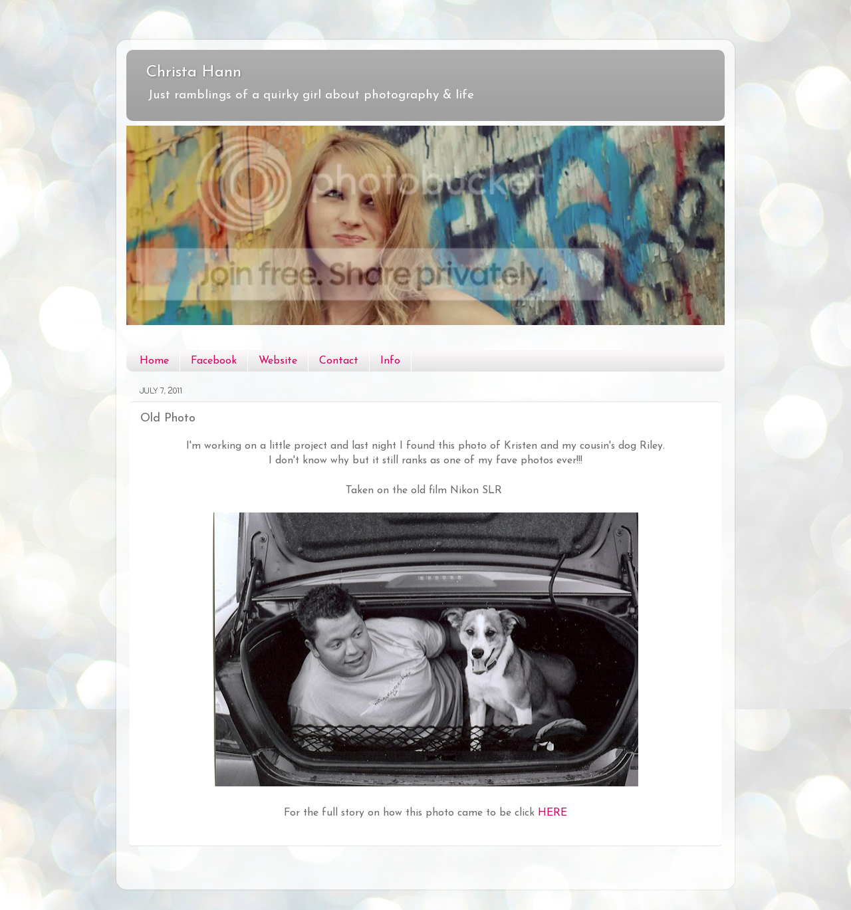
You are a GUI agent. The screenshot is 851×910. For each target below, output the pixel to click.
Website (278, 361)
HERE (552, 813)
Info (390, 361)
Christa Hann (193, 72)
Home (154, 361)
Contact (338, 361)
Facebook (214, 361)
